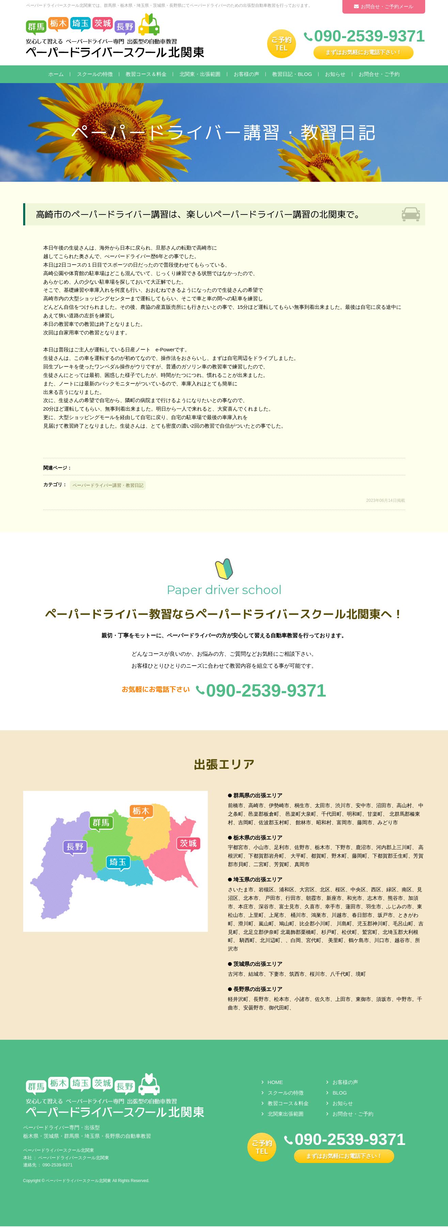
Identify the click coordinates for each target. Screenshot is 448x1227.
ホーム (56, 74)
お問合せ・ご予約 (379, 74)
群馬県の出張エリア (257, 796)
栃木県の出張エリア (257, 838)
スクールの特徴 (95, 74)
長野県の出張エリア (257, 989)
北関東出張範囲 (286, 1114)
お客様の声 (246, 74)
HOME (275, 1082)
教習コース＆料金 (146, 74)
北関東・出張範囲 (200, 74)
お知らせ (335, 74)
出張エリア (224, 764)
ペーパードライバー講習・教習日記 (108, 485)
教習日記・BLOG (292, 74)
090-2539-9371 (58, 1165)
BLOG (340, 1093)
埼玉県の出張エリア (257, 880)
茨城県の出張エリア (257, 965)
